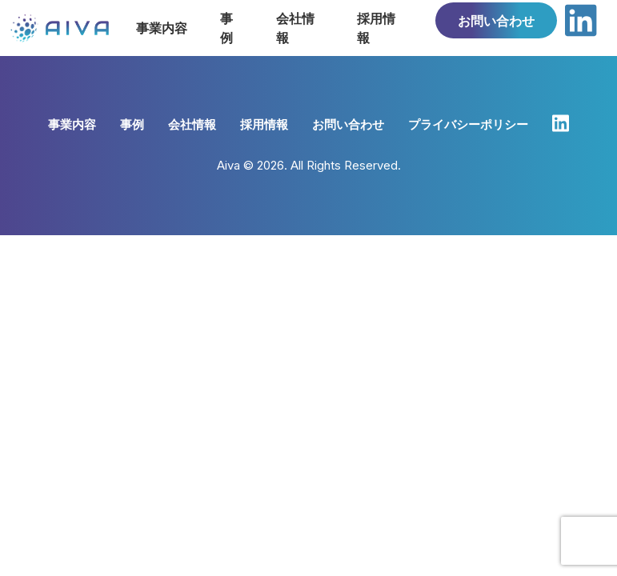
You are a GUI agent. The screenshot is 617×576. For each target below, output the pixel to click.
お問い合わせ (496, 21)
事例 (132, 124)
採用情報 (264, 124)
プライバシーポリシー (468, 124)
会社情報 (192, 124)
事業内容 (72, 124)
